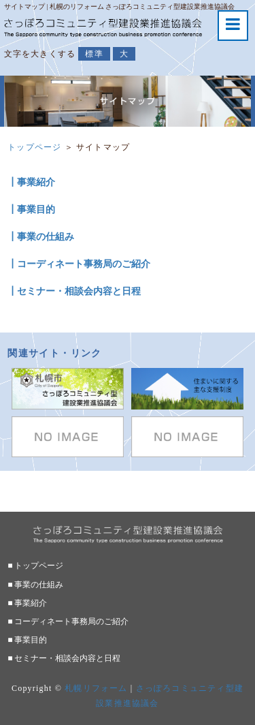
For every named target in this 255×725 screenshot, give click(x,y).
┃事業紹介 (31, 182)
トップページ (34, 147)
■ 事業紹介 (27, 603)
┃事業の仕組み (40, 237)
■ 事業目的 (27, 640)
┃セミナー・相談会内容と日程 (74, 291)
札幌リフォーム (96, 688)
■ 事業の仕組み (35, 584)
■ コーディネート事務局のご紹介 (68, 621)
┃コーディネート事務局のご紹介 (78, 264)
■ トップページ (35, 565)
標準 (94, 54)
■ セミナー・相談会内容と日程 (63, 658)
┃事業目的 (31, 209)
